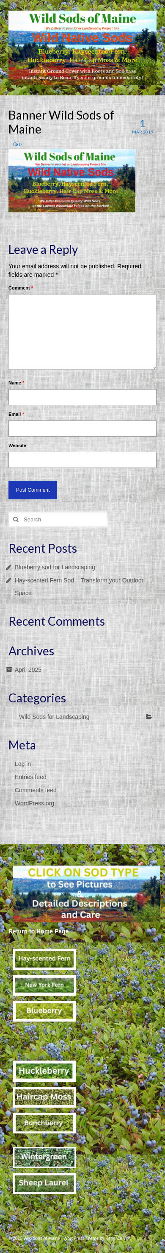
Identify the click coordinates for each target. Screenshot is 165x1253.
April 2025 (28, 669)
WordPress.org (34, 803)
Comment (20, 287)
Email (16, 414)
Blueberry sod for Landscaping (55, 567)
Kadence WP (117, 1238)
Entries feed (31, 777)
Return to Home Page (38, 931)
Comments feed (36, 790)
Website (17, 445)
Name (16, 382)
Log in (23, 763)
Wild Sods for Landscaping (54, 716)
